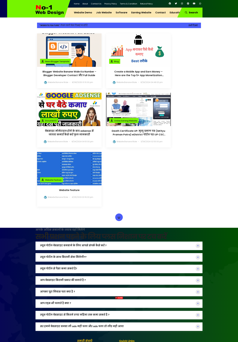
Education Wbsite (89, 293)
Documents (163, 61)
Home (76, 3)
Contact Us (96, 3)
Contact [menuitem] (160, 12)
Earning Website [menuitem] (141, 12)
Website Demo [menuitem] (83, 12)
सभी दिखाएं (193, 25)
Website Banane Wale (55, 82)
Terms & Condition (128, 3)
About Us (126, 293)
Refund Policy (146, 3)
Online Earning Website (56, 120)
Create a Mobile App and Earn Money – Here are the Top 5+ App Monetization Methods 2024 (119, 73)
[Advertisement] (119, 320)
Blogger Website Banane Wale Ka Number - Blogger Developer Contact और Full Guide (63, 73)
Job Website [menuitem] (104, 12)
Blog (103, 61)
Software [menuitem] (121, 12)
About (85, 3)
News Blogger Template (57, 61)
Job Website (86, 287)
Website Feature (109, 120)
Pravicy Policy (110, 3)
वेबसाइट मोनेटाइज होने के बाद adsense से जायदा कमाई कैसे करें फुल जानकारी (175, 73)
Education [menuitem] (176, 12)
